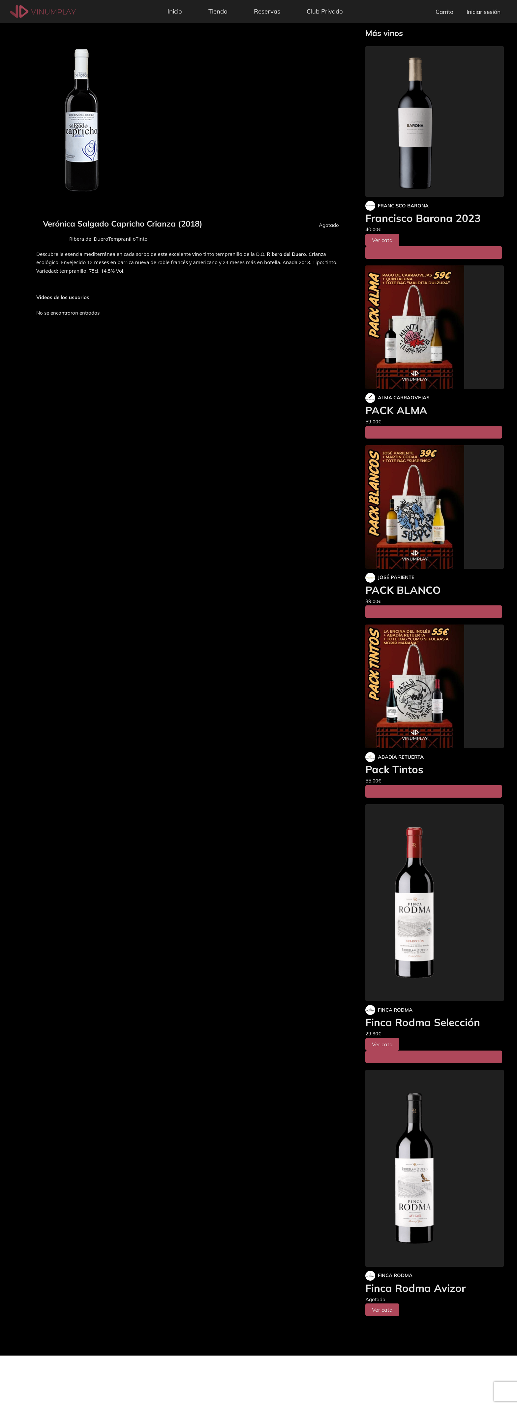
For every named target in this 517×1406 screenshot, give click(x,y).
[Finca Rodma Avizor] (434, 1168)
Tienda (218, 11)
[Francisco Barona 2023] (434, 121)
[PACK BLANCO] (434, 507)
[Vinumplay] (43, 11)
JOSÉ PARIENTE (396, 577)
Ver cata (382, 240)
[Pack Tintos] (434, 686)
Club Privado (325, 11)
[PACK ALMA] (434, 327)
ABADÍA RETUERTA (401, 757)
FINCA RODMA (395, 1010)
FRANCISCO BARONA (403, 205)
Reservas (267, 11)
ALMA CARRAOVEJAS (403, 397)
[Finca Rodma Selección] (434, 902)
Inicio (174, 11)
